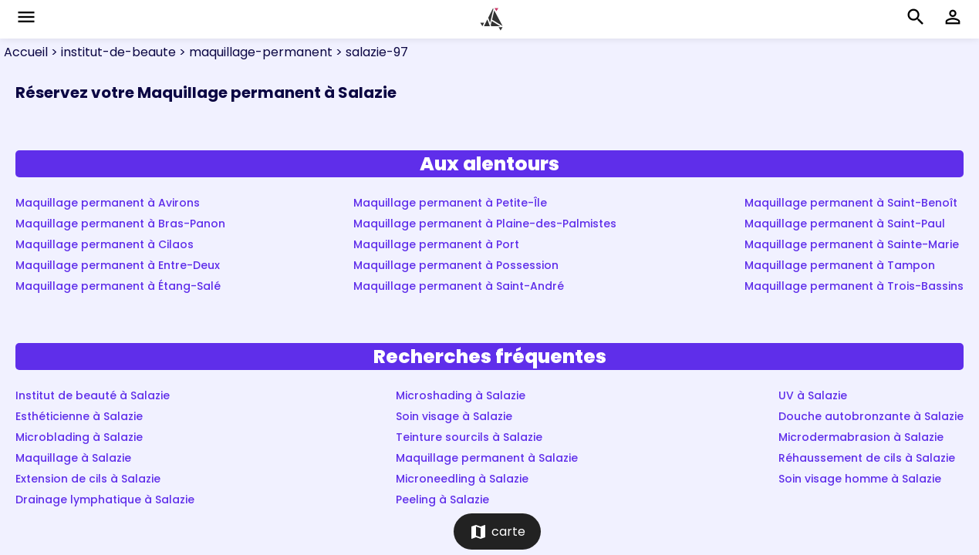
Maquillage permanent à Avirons (107, 202)
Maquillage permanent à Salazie (487, 458)
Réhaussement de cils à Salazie (866, 458)
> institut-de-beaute (112, 52)
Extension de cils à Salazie (87, 478)
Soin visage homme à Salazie (859, 478)
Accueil (26, 52)
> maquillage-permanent (254, 52)
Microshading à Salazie (460, 395)
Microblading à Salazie (79, 437)
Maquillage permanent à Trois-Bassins (854, 286)
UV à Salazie (812, 395)
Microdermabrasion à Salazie (861, 437)
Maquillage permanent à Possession (456, 265)
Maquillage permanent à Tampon (839, 265)
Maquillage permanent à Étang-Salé (118, 286)
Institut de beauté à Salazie (92, 395)
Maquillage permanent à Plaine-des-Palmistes (484, 223)
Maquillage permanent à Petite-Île (450, 202)
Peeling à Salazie (442, 499)
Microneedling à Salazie (462, 478)
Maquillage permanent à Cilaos (104, 244)
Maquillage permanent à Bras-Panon (120, 223)
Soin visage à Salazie (454, 416)
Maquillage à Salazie (73, 458)
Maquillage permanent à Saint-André (458, 286)
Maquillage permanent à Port (436, 244)
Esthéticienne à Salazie (79, 416)
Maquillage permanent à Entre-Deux (117, 265)
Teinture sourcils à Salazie (469, 437)
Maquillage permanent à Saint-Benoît (850, 202)
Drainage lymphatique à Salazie (104, 499)
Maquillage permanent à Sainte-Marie (851, 244)
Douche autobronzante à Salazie (871, 416)
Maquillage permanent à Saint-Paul (844, 223)
